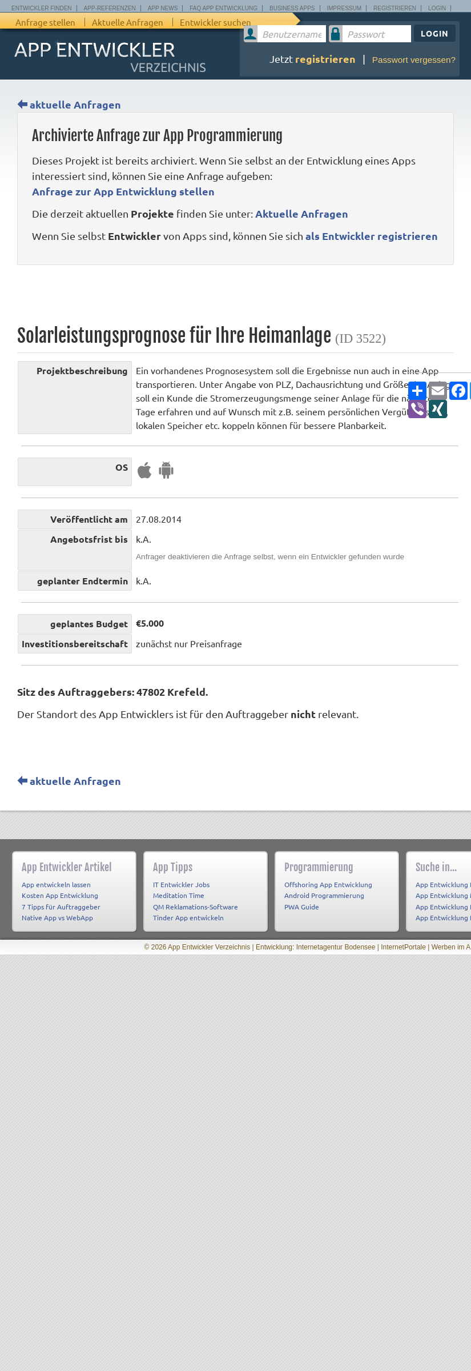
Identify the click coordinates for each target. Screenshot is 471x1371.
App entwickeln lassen (56, 884)
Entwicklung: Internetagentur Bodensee (315, 947)
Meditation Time (178, 895)
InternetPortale (403, 947)
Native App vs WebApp (57, 917)
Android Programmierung (324, 895)
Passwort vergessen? (414, 60)
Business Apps (292, 8)
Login (437, 8)
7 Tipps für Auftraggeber (61, 906)
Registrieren (394, 8)
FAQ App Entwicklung (223, 8)
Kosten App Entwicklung (60, 895)
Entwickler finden (41, 8)
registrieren (325, 58)
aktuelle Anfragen (69, 104)
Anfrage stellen (45, 22)
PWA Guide (301, 906)
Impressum (344, 8)
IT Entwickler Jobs (181, 884)
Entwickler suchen (215, 22)
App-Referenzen (110, 8)
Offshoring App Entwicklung (328, 884)
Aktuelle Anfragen (127, 22)
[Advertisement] (121, 294)
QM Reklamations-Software (195, 906)
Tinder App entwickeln (188, 917)
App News (163, 8)
